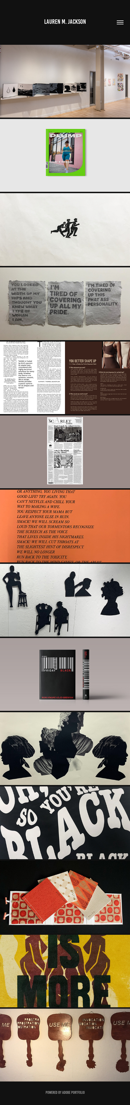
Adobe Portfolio (73, 1092)
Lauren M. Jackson (65, 21)
